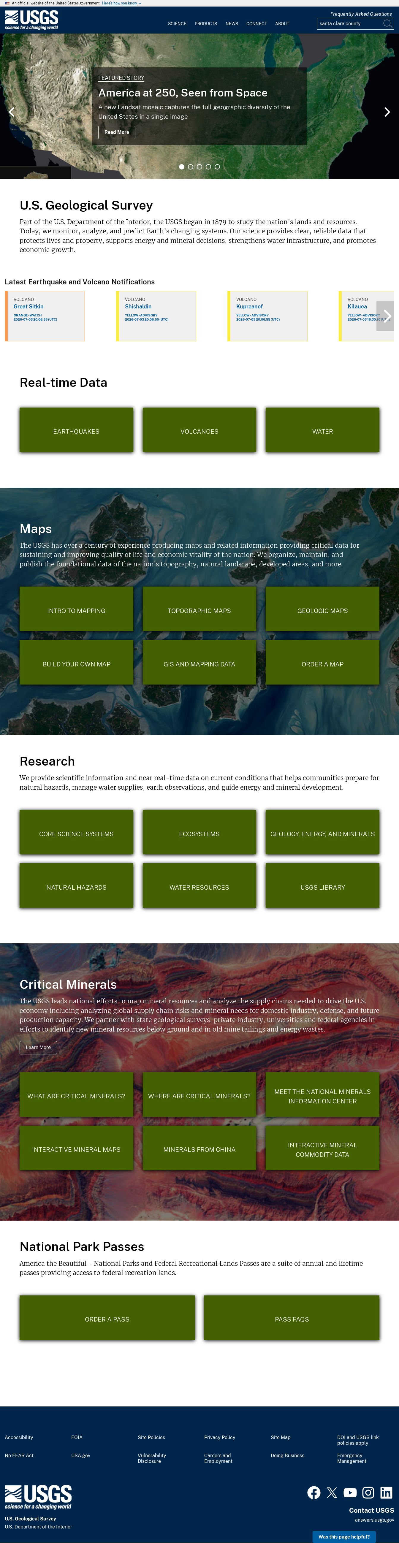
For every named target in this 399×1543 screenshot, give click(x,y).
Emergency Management (351, 1458)
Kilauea (357, 306)
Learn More (38, 1047)
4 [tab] (208, 166)
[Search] (388, 24)
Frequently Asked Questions (361, 14)
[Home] (31, 28)
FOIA (77, 1437)
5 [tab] (217, 166)
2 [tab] (190, 166)
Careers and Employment (218, 1458)
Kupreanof (249, 306)
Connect (256, 23)
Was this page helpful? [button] (344, 1537)
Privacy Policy (219, 1437)
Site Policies (151, 1437)
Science (177, 23)
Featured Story (121, 78)
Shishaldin (138, 306)
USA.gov (80, 1455)
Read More (116, 132)
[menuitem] (177, 20)
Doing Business (287, 1455)
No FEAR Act (19, 1455)
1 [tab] (181, 166)
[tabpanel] (199, 106)
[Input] (355, 24)
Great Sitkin (29, 306)
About (282, 23)
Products (206, 23)
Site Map (281, 1437)
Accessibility (19, 1437)
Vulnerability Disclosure (152, 1458)
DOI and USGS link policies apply (358, 1440)
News (232, 23)
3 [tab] (199, 166)
